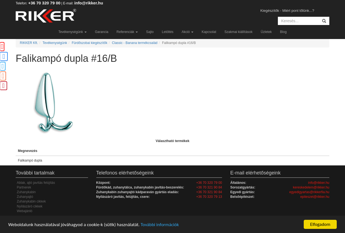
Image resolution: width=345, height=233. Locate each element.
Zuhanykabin (26, 192)
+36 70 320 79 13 (209, 197)
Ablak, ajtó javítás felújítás (36, 183)
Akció (187, 32)
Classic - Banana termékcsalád (134, 43)
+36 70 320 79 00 (44, 3)
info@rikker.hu (88, 3)
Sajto (150, 32)
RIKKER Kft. (29, 43)
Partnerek (24, 187)
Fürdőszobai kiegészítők (89, 43)
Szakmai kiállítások (238, 32)
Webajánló (24, 211)
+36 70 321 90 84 (209, 187)
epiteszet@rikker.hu (314, 197)
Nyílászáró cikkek (29, 206)
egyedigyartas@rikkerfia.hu (309, 192)
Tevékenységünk (72, 32)
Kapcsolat (209, 32)
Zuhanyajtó (25, 197)
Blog (283, 32)
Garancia (101, 32)
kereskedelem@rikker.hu (311, 187)
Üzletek (266, 32)
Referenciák (127, 32)
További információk (160, 225)
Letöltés (167, 32)
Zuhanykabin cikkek (31, 201)
